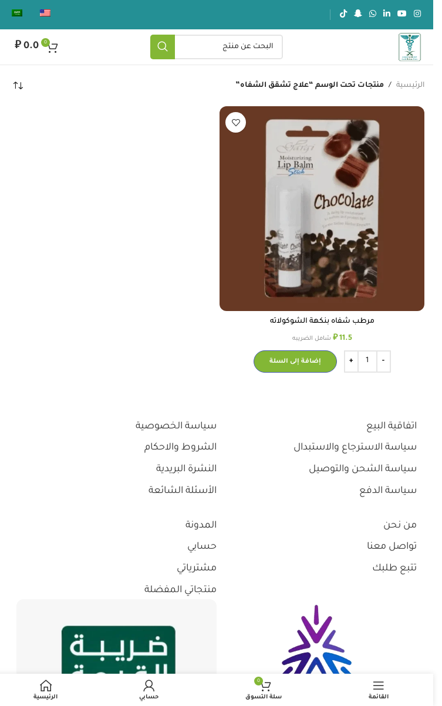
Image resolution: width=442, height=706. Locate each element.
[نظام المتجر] (17, 85)
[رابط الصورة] (316, 660)
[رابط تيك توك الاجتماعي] (343, 14)
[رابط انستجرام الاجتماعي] (417, 14)
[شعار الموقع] (409, 47)
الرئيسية (410, 86)
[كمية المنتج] (367, 361)
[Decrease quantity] (383, 361)
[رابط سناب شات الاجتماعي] (358, 14)
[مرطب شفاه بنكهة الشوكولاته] (322, 208)
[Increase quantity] (351, 361)
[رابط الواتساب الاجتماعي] (373, 14)
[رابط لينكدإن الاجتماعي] (387, 14)
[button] (295, 361)
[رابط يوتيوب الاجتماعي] (402, 14)
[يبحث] (216, 47)
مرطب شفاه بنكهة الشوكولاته (322, 321)
